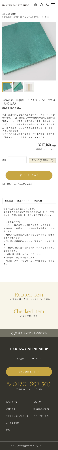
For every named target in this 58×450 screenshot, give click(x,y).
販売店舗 (38, 200)
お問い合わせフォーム (29, 371)
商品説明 (9, 200)
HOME (5, 13)
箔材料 (14, 13)
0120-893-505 (32, 383)
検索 (41, 5)
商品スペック (23, 200)
